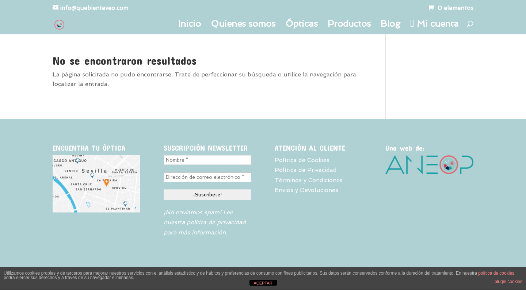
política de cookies (496, 273)
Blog (390, 25)
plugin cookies (508, 281)
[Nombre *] (207, 160)
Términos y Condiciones (309, 180)
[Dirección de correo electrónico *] (207, 177)
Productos (349, 25)
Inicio (189, 25)
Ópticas (301, 25)
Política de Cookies (302, 160)
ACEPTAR (263, 283)
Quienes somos (243, 25)
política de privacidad (216, 222)
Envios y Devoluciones (306, 190)
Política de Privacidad (306, 169)
